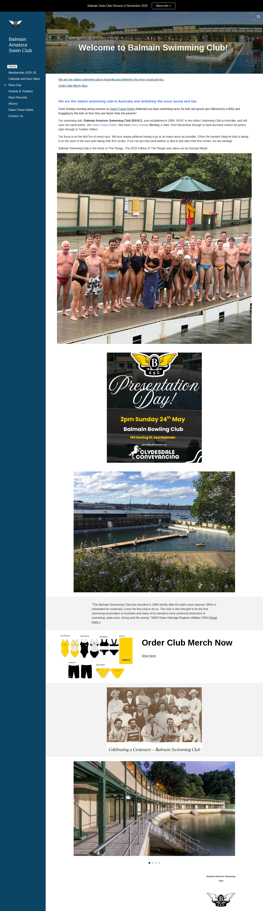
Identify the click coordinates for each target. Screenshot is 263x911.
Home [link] (12, 66)
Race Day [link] (14, 85)
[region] (131, 6)
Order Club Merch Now (72, 85)
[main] (154, 48)
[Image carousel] (154, 812)
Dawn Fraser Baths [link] (20, 109)
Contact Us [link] (15, 116)
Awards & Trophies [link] (20, 91)
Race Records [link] (17, 97)
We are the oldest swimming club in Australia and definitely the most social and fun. (111, 79)
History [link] (13, 103)
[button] (258, 16)
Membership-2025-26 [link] (22, 72)
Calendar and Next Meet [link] (24, 78)
